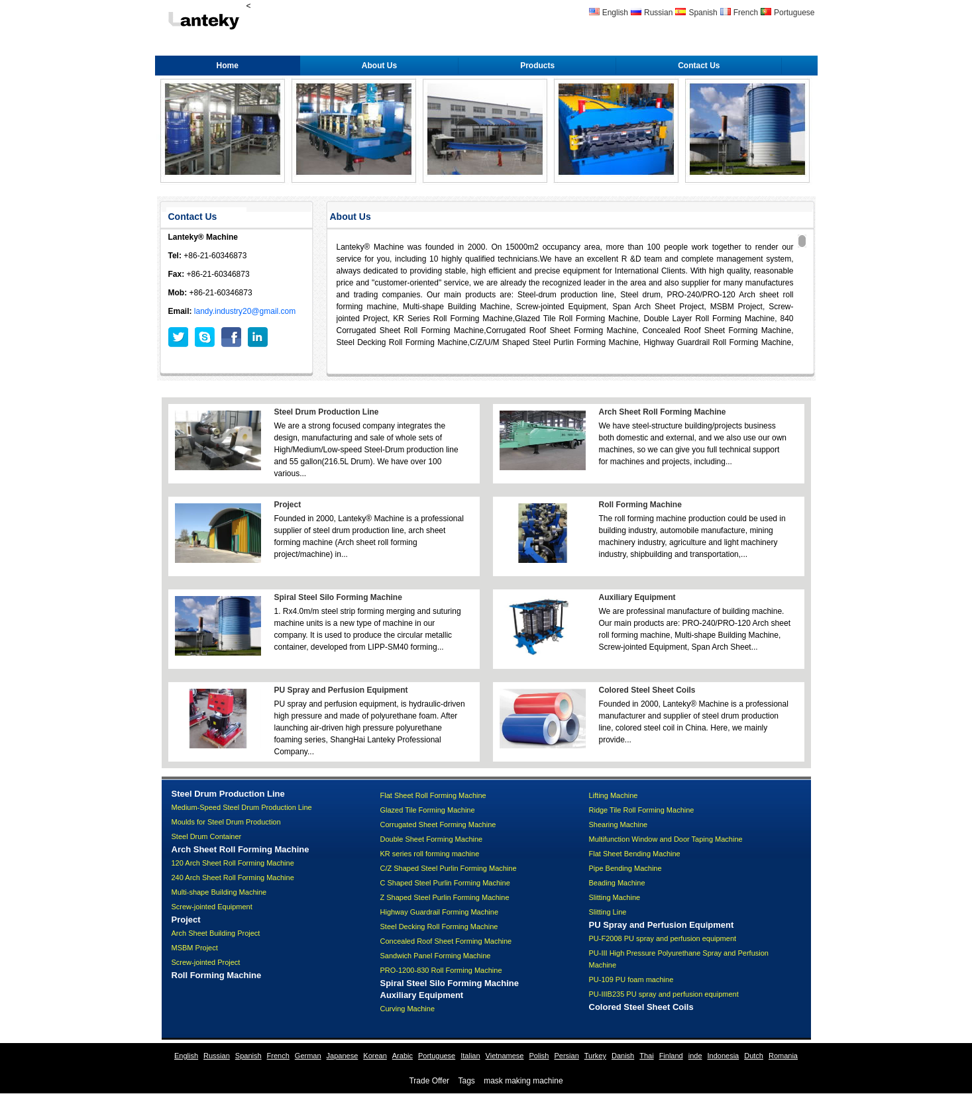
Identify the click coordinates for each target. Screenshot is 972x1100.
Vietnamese (505, 1056)
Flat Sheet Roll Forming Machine (433, 795)
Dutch (753, 1056)
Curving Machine (407, 1009)
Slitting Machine (615, 897)
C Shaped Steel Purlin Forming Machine (445, 883)
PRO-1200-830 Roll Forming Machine (441, 970)
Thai (646, 1056)
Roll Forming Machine (640, 504)
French (745, 12)
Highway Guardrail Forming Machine (439, 912)
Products (537, 65)
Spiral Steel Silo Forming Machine (338, 597)
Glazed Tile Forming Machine (427, 810)
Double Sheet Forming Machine (431, 839)
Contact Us (699, 65)
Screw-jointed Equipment (212, 907)
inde (695, 1056)
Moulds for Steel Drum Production (226, 822)
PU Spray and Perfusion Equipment (341, 690)
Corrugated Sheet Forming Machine (438, 824)
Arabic (402, 1056)
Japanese (342, 1056)
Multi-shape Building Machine (219, 892)
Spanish (702, 12)
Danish (623, 1056)
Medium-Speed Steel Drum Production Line (242, 807)
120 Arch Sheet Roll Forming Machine (233, 863)
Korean (374, 1056)
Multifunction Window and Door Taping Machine (666, 839)
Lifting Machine (613, 795)
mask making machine (523, 1080)
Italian (470, 1056)
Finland (671, 1056)
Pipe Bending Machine (625, 868)
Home (228, 65)
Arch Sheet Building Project (216, 933)
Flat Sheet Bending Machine (634, 854)
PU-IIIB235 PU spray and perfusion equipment (664, 994)
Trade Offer (429, 1080)
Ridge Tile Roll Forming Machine (641, 810)
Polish (539, 1056)
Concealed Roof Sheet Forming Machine (446, 941)
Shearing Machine (618, 824)
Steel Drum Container (207, 836)
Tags (466, 1080)
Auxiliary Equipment (637, 597)
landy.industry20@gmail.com (245, 311)
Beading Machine (617, 883)
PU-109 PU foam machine (631, 979)
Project (287, 504)
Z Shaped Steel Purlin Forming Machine (445, 897)
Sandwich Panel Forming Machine (435, 956)
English (615, 12)
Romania (783, 1056)
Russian (658, 12)
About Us (379, 65)
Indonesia (723, 1056)
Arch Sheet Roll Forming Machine (662, 412)
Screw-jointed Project (206, 962)
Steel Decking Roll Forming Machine (439, 926)
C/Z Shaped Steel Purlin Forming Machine (448, 868)
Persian (566, 1056)
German (308, 1056)
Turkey (595, 1056)
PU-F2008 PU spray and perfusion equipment (663, 938)
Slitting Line (608, 912)
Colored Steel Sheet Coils (647, 690)
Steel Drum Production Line (326, 412)
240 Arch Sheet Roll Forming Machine (233, 877)
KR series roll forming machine (430, 854)
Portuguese (794, 12)
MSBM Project (195, 948)
